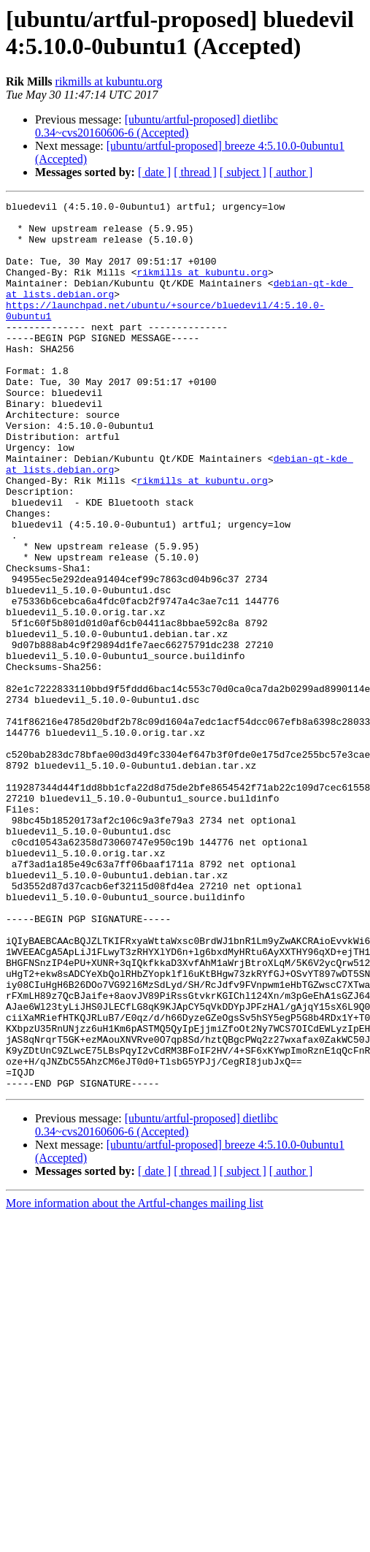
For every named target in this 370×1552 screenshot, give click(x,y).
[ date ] (154, 172)
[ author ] (291, 172)
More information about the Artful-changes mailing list (134, 1380)
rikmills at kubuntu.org (109, 81)
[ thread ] (195, 172)
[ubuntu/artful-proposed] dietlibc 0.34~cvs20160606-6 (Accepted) (156, 126)
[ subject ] (243, 172)
